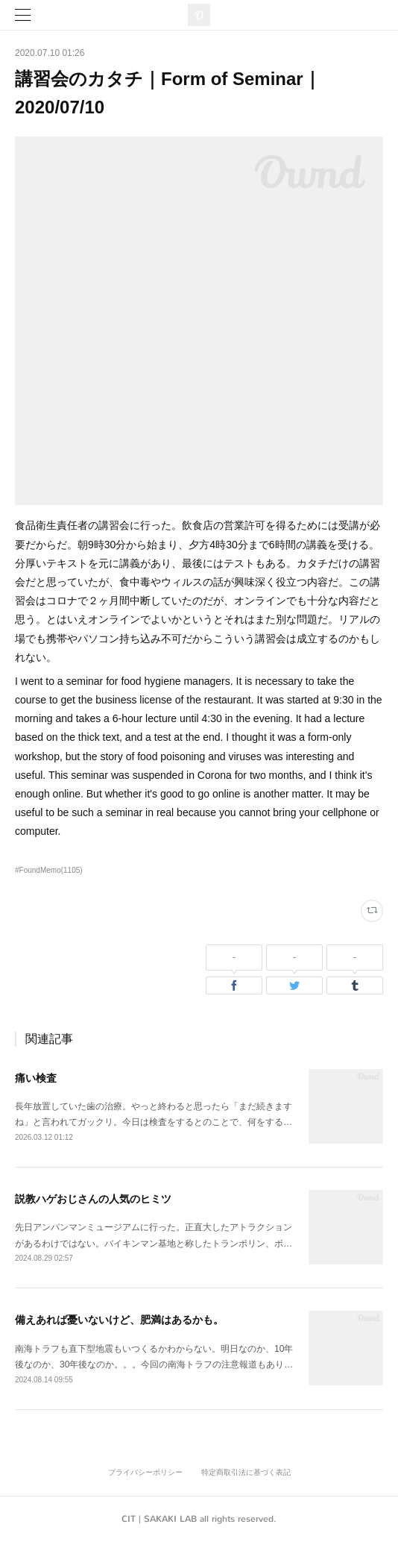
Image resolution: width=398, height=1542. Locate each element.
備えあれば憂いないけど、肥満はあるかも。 (119, 1320)
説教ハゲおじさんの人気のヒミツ (93, 1199)
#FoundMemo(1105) (49, 870)
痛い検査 (36, 1078)
